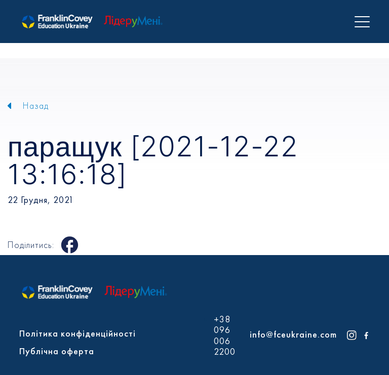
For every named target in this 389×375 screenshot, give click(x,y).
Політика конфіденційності (77, 333)
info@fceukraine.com (293, 334)
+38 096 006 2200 (225, 335)
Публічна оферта (56, 351)
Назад (36, 105)
